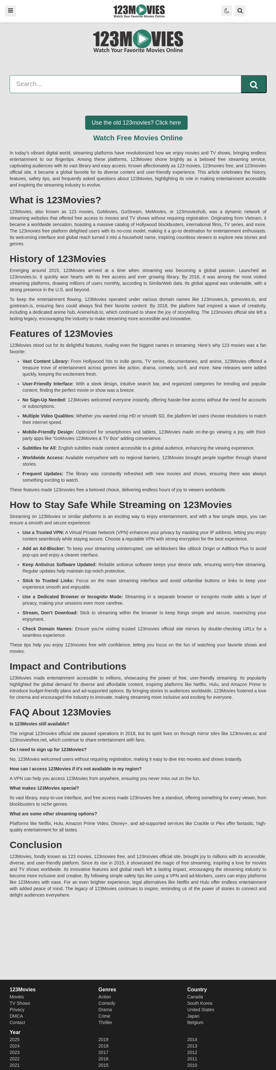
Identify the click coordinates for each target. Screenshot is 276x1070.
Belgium (195, 1022)
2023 (15, 1052)
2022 (15, 1058)
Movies (17, 996)
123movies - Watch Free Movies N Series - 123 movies (139, 11)
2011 (192, 1058)
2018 (103, 1045)
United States (200, 1009)
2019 (103, 1039)
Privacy (17, 1009)
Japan (193, 1016)
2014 (192, 1039)
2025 (15, 1039)
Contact (17, 1022)
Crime (104, 1016)
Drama (105, 1009)
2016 (103, 1058)
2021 (15, 1065)
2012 (192, 1052)
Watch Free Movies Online (138, 138)
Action (104, 996)
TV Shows (20, 1003)
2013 (192, 1045)
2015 (103, 1065)
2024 (15, 1045)
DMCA (16, 1016)
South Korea (199, 1003)
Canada (195, 996)
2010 (192, 1065)
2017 (103, 1052)
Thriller (105, 1022)
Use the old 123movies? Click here (136, 122)
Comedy (106, 1003)
